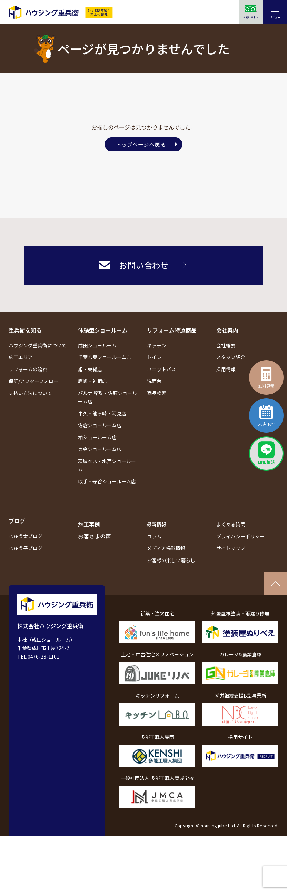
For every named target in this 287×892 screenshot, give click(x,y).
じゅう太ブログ (25, 536)
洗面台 (154, 380)
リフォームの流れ (28, 369)
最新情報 (156, 524)
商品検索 (156, 393)
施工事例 (89, 524)
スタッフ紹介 (230, 357)
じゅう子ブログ (25, 548)
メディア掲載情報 (166, 548)
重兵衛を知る (25, 330)
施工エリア (21, 357)
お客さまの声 (94, 536)
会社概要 (226, 345)
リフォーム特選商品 (172, 330)
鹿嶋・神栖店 (92, 380)
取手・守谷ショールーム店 (107, 481)
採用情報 (226, 369)
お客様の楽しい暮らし (171, 560)
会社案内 (227, 330)
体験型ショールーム (103, 330)
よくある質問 (230, 524)
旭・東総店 (90, 369)
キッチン (156, 345)
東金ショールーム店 (99, 448)
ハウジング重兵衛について (38, 345)
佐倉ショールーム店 (99, 425)
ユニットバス (161, 369)
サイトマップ (230, 548)
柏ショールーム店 (97, 437)
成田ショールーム (97, 345)
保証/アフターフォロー (33, 380)
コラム (154, 536)
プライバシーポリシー (240, 536)
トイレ (154, 357)
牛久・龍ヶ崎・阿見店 (102, 413)
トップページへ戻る (141, 144)
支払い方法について (30, 393)
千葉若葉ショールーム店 (104, 357)
